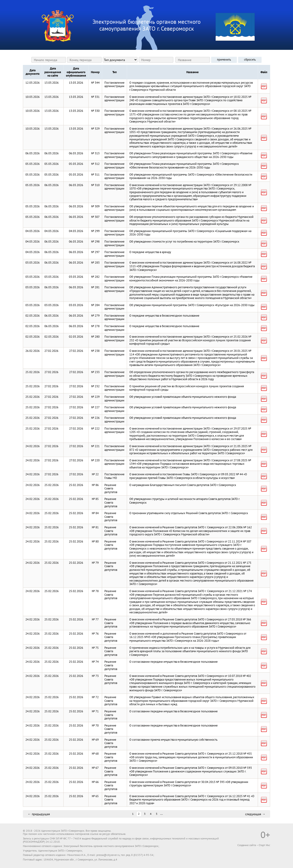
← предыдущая (39, 814)
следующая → (255, 814)
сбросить (250, 59)
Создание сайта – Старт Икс (253, 845)
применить (224, 59)
